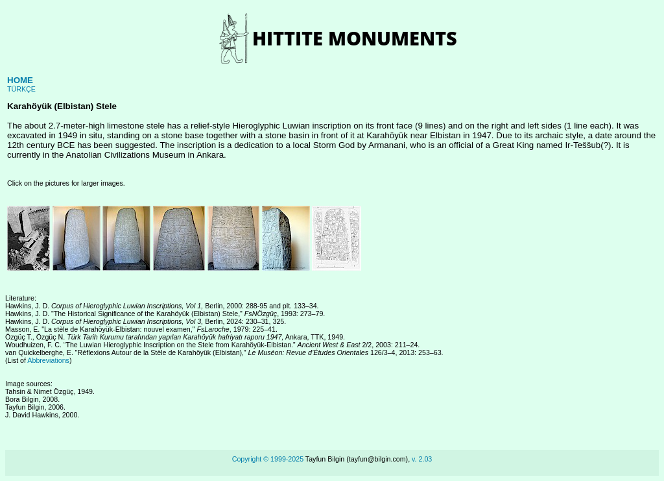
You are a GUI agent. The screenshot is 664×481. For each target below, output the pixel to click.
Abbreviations (48, 360)
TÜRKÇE (21, 89)
